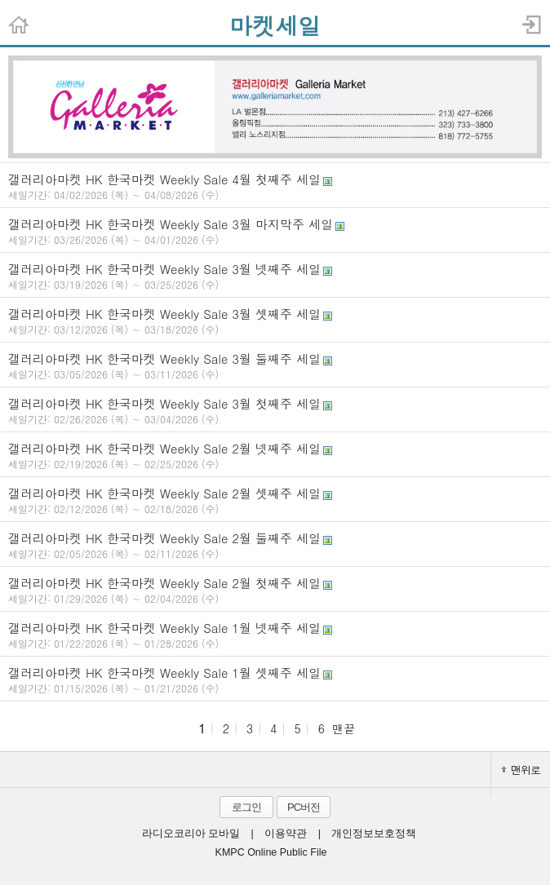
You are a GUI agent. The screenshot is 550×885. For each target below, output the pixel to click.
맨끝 (343, 728)
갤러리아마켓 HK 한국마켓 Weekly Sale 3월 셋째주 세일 (275, 320)
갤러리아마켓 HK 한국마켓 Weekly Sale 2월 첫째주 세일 (275, 589)
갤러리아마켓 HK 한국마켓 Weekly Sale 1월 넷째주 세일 (275, 634)
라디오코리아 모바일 (191, 833)
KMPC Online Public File (271, 852)
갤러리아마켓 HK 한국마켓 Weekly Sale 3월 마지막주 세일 (275, 230)
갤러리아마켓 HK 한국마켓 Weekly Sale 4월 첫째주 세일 (275, 185)
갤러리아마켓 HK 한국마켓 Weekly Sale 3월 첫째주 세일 (275, 410)
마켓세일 (275, 25)
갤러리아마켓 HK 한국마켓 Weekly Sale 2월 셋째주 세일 (275, 500)
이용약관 (285, 833)
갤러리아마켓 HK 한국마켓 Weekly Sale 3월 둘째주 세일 (275, 365)
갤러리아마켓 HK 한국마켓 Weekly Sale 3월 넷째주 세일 (275, 275)
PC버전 (303, 807)
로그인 (246, 807)
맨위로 (520, 769)
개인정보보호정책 (373, 833)
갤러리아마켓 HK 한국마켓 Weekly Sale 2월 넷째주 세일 (275, 455)
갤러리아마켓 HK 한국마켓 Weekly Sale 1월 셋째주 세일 (275, 679)
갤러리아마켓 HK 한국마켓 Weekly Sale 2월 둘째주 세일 (275, 544)
